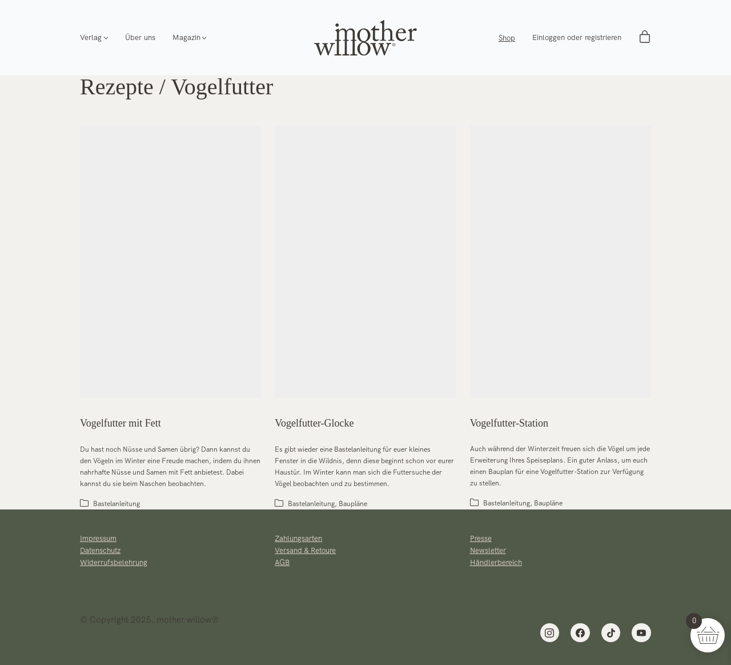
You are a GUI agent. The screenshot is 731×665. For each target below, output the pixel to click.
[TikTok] (611, 633)
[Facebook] (580, 633)
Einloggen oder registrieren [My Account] (576, 37)
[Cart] (644, 37)
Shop (507, 38)
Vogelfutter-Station (509, 423)
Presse (481, 538)
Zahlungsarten (298, 538)
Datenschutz (100, 550)
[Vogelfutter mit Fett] (170, 262)
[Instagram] (550, 633)
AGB (282, 562)
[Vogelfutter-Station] (560, 262)
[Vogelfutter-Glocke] (365, 262)
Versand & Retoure (305, 550)
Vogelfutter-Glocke (314, 423)
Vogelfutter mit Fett (120, 423)
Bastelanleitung (116, 503)
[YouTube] (641, 633)
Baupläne (353, 503)
